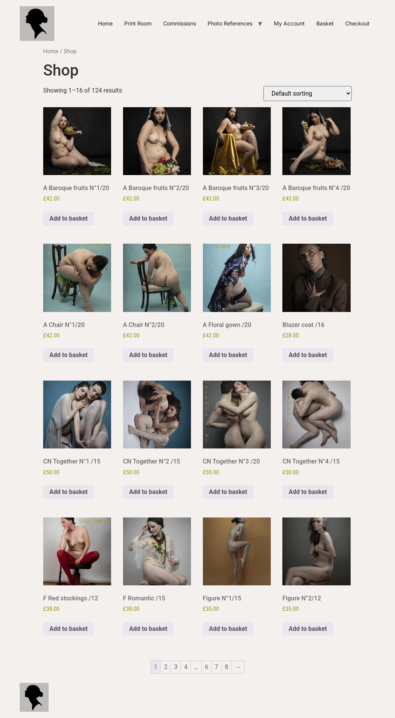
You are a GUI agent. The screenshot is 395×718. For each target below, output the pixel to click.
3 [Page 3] (175, 667)
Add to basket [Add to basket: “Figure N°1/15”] (228, 628)
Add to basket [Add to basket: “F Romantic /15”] (148, 628)
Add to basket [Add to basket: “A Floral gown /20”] (228, 355)
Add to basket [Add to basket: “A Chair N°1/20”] (68, 355)
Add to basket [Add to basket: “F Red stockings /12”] (68, 628)
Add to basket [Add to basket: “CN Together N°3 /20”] (228, 492)
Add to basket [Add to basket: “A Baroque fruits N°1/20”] (68, 218)
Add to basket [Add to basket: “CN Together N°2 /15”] (148, 492)
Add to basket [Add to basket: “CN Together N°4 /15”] (308, 492)
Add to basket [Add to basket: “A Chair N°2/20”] (148, 355)
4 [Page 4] (185, 667)
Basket (325, 23)
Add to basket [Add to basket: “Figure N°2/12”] (308, 628)
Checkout (357, 23)
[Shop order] (307, 93)
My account (289, 23)
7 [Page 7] (216, 667)
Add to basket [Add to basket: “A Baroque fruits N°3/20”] (228, 218)
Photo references (230, 23)
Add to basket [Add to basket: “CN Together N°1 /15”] (68, 492)
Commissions (179, 23)
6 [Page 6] (206, 667)
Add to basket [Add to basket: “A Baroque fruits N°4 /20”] (308, 218)
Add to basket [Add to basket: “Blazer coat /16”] (308, 355)
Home (105, 23)
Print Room (138, 23)
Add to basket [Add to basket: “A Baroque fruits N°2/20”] (148, 218)
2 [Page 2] (165, 667)
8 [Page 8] (226, 667)
